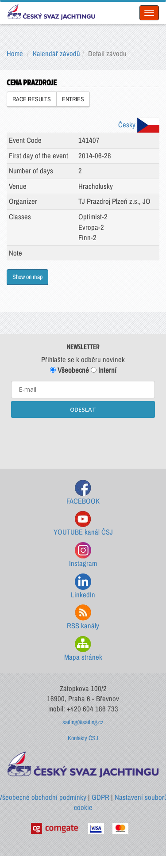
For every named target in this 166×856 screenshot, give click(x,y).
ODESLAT (83, 409)
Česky (138, 125)
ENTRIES (73, 99)
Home (15, 53)
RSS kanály (83, 617)
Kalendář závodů (56, 53)
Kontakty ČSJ (83, 738)
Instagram (83, 555)
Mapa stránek (83, 649)
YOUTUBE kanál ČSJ (83, 524)
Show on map (27, 277)
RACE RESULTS (31, 99)
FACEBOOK (83, 493)
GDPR (100, 797)
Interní (103, 370)
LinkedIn (83, 586)
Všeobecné (69, 370)
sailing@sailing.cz (83, 722)
